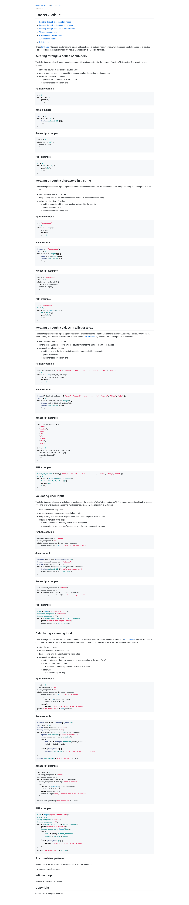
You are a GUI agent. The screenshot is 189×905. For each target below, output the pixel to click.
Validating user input (48, 32)
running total (129, 639)
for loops (45, 47)
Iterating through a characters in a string (56, 25)
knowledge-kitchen (42, 5)
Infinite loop (44, 42)
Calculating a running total (50, 35)
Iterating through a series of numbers (55, 22)
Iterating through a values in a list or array (57, 29)
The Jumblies (89, 337)
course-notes (56, 5)
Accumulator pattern (48, 39)
